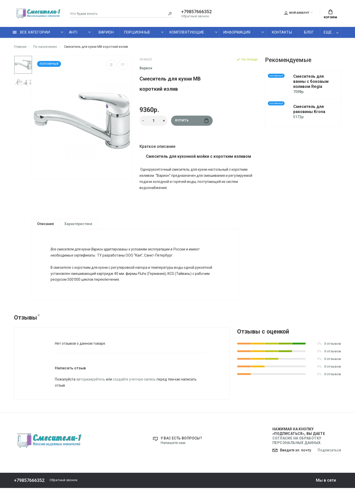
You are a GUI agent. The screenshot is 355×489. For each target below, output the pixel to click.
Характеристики (78, 224)
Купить (191, 120)
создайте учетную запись (134, 380)
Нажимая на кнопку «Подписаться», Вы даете (298, 437)
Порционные (137, 32)
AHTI (73, 32)
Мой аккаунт (296, 13)
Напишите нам (173, 444)
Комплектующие (186, 32)
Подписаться (329, 451)
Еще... (329, 32)
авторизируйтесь (90, 380)
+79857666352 (196, 11)
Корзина (330, 14)
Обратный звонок (195, 16)
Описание (45, 224)
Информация (236, 32)
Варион (106, 32)
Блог (309, 32)
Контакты (282, 32)
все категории (31, 32)
